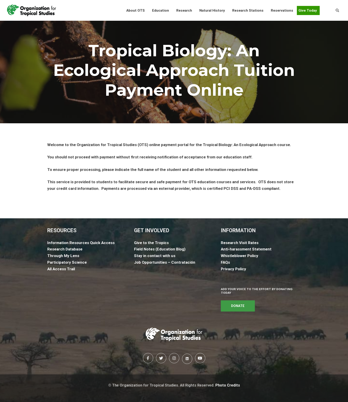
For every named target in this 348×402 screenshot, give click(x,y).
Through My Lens (63, 255)
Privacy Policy (233, 269)
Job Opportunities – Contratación (164, 262)
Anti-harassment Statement (246, 249)
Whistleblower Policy (239, 255)
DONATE (238, 306)
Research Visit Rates (239, 242)
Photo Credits (227, 385)
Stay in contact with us (154, 255)
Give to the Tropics (151, 242)
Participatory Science (67, 262)
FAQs (225, 262)
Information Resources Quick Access (81, 242)
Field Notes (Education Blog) (159, 249)
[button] (135, 10)
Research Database (64, 249)
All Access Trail (61, 269)
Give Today (307, 10)
